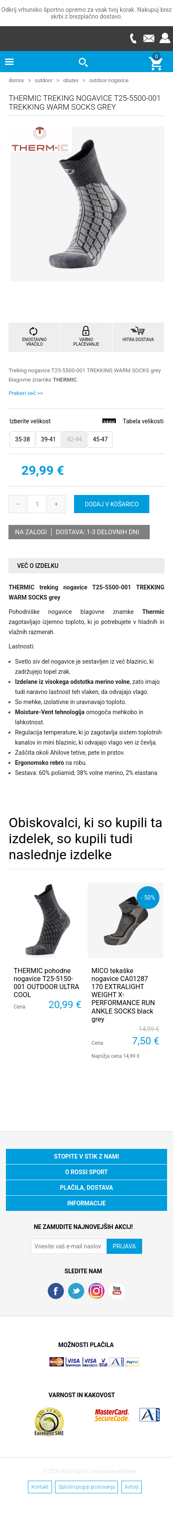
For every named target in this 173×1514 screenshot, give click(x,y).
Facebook (56, 1291)
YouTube (117, 1291)
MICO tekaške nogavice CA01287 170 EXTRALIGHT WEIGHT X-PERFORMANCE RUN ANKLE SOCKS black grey (123, 994)
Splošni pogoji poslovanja (86, 1487)
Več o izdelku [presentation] (37, 565)
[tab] (86, 565)
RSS (96, 1291)
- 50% (148, 897)
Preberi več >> (25, 393)
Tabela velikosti (132, 420)
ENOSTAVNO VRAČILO (34, 341)
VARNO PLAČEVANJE (86, 341)
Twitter (76, 1291)
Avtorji (132, 1487)
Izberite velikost (29, 420)
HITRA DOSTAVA (138, 339)
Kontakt (40, 1487)
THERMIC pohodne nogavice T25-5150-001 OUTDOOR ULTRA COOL (46, 982)
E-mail (149, 38)
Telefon (133, 38)
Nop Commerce (110, 1365)
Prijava (165, 38)
